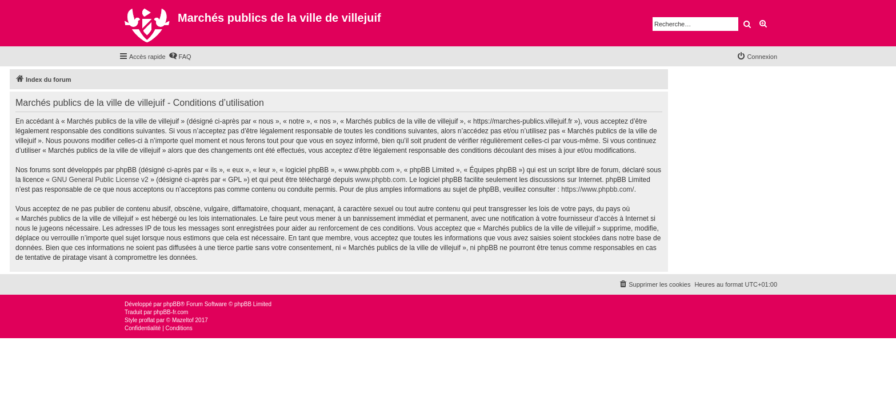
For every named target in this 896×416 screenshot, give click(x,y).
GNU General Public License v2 (99, 180)
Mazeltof (183, 320)
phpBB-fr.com (171, 312)
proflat (147, 320)
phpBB (172, 304)
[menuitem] (180, 57)
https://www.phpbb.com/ (597, 189)
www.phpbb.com (380, 180)
